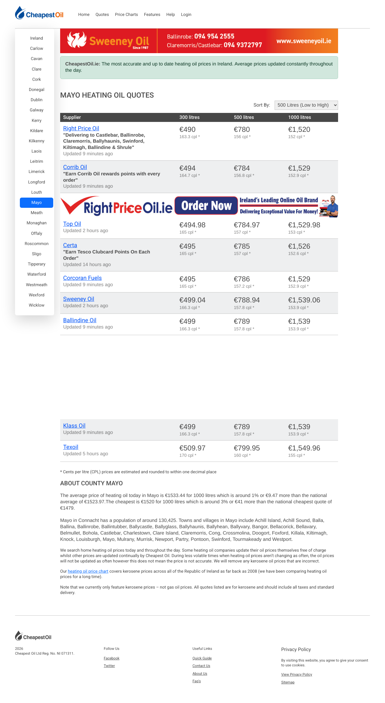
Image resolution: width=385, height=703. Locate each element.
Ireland (36, 38)
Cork (36, 79)
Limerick (37, 171)
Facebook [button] (111, 658)
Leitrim (36, 161)
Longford (36, 182)
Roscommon (36, 243)
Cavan (36, 58)
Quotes (102, 14)
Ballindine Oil (80, 320)
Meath (37, 213)
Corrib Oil (75, 167)
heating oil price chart (88, 571)
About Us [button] (199, 673)
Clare (37, 69)
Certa (70, 245)
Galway (36, 110)
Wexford (37, 295)
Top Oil (72, 223)
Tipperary (36, 264)
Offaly (36, 233)
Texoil (70, 447)
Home (84, 14)
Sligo (36, 254)
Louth (36, 192)
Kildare (36, 131)
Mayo (37, 202)
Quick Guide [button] (202, 658)
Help (170, 14)
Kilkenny (37, 141)
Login (186, 14)
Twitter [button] (109, 666)
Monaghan (36, 223)
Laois (37, 151)
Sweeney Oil (78, 298)
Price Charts (126, 14)
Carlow (36, 48)
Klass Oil (74, 425)
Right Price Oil (81, 128)
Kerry (37, 120)
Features (152, 14)
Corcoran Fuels (82, 277)
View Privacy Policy (296, 674)
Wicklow (37, 305)
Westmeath (36, 285)
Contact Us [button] (201, 666)
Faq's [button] (196, 681)
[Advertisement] (199, 377)
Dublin (36, 100)
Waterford (36, 274)
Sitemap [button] (287, 682)
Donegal (36, 89)
